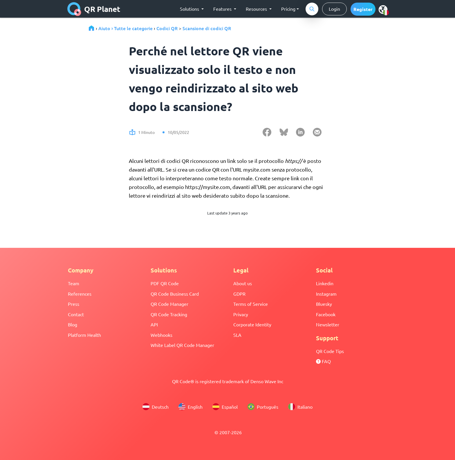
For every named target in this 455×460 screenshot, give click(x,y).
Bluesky (324, 304)
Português (263, 406)
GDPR (239, 294)
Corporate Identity (252, 324)
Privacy (240, 314)
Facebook (325, 314)
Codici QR (167, 28)
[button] (363, 9)
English (190, 406)
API (154, 324)
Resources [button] (257, 9)
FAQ (323, 361)
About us (242, 283)
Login (334, 9)
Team (73, 283)
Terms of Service (250, 304)
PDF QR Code (165, 283)
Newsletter (327, 324)
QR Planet (93, 9)
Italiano (300, 406)
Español (225, 406)
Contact (76, 314)
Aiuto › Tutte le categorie (125, 28)
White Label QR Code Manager (182, 345)
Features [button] (223, 9)
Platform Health (84, 335)
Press (73, 304)
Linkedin (324, 283)
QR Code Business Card (175, 294)
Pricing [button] (288, 9)
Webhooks (161, 335)
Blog (72, 324)
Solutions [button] (190, 9)
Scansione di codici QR (207, 28)
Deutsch (155, 406)
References (79, 294)
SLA (237, 335)
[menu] (383, 9)
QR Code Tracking (169, 314)
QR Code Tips (330, 351)
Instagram (326, 294)
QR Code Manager (169, 304)
